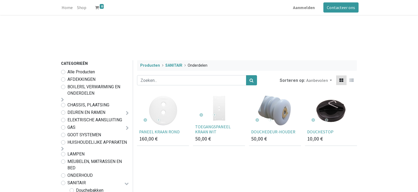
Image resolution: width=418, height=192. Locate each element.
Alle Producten (81, 71)
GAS (71, 127)
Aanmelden (302, 7)
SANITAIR (76, 182)
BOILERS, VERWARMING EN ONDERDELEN (93, 90)
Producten (150, 65)
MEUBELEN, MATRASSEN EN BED (94, 164)
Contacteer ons (339, 7)
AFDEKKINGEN (81, 79)
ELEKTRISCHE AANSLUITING (94, 119)
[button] (319, 80)
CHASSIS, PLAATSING (88, 104)
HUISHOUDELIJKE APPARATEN (97, 142)
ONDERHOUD (80, 175)
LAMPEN (76, 154)
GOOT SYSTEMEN (84, 134)
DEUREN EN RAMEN (86, 112)
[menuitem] (69, 7)
